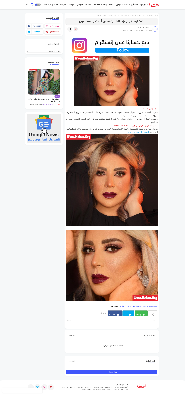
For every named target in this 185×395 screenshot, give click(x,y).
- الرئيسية (143, 5)
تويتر (125, 315)
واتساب (138, 315)
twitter (37, 32)
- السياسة (63, 5)
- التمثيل (134, 5)
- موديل (119, 5)
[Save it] (76, 29)
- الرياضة (72, 5)
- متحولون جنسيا (51, 5)
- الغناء (127, 5)
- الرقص (80, 5)
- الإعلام (88, 5)
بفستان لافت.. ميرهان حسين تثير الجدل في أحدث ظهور (44, 100)
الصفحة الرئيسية (152, 15)
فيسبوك (112, 315)
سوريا (129, 306)
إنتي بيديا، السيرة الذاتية (138, 132)
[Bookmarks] (33, 5)
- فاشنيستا (97, 5)
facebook (37, 26)
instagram (54, 26)
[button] (38, 5)
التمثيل (122, 306)
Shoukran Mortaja (138, 15)
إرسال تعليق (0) (112, 372)
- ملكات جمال (108, 5)
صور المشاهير (137, 306)
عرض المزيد (72, 335)
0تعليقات (72, 361)
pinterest (54, 32)
